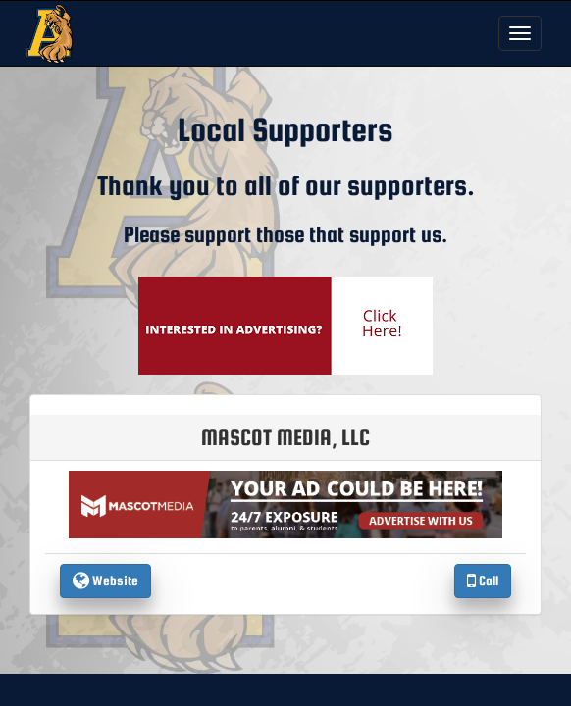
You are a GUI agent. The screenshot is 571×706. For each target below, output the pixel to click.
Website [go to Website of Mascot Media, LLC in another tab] (105, 580)
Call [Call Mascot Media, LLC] (482, 580)
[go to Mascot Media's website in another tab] (285, 324)
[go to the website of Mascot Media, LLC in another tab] (285, 503)
